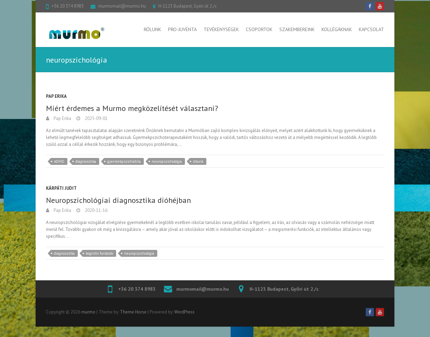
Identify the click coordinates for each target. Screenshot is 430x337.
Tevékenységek (221, 29)
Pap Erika (56, 96)
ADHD (59, 161)
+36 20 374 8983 (68, 6)
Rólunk (152, 29)
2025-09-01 (96, 118)
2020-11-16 (96, 210)
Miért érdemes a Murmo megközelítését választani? (132, 108)
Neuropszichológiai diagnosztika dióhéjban (118, 200)
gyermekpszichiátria (124, 161)
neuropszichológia (167, 161)
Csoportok (259, 29)
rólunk (198, 161)
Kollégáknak (336, 29)
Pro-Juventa (182, 29)
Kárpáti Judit (61, 188)
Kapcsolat (371, 29)
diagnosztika (85, 161)
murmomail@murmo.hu (122, 6)
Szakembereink (297, 29)
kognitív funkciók (99, 253)
